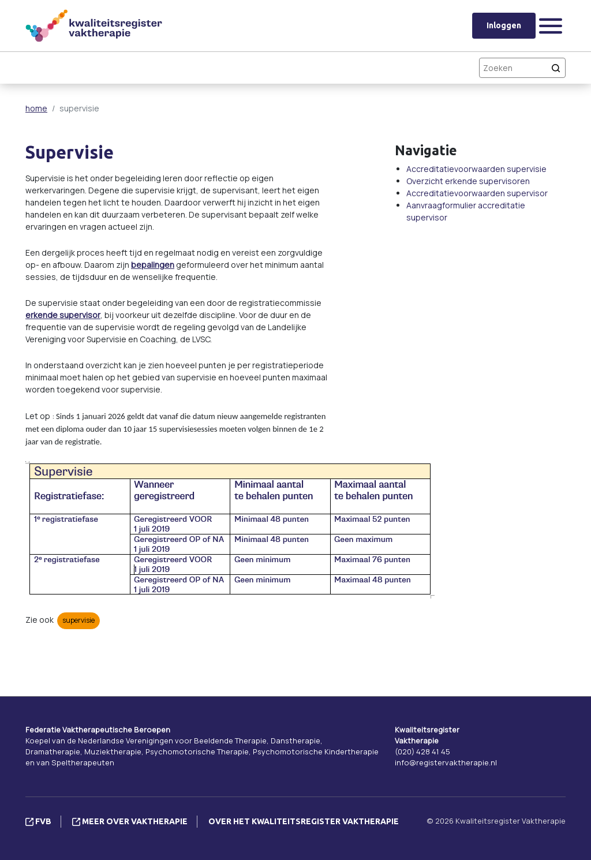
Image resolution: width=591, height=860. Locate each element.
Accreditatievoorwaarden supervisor (477, 193)
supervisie (78, 620)
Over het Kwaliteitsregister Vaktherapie (303, 821)
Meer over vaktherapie (130, 821)
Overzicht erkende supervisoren (468, 180)
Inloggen (504, 25)
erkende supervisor (62, 314)
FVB (38, 821)
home (36, 108)
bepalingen (152, 264)
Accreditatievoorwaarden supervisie (476, 168)
